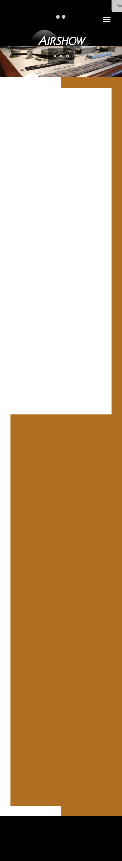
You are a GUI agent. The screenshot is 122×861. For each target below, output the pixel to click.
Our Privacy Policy (82, 846)
